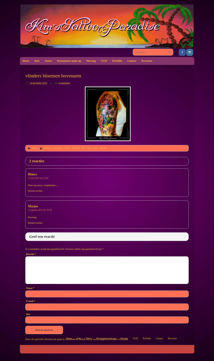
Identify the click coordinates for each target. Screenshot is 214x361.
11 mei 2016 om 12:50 (38, 178)
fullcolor (76, 148)
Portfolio (117, 60)
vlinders (103, 148)
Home (25, 60)
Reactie (31, 254)
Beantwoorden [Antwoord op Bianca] (35, 190)
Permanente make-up (69, 60)
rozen (95, 148)
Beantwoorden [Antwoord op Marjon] (35, 222)
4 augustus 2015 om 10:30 (40, 210)
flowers (67, 148)
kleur (83, 148)
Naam (30, 288)
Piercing (91, 60)
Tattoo (48, 60)
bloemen (48, 148)
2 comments (64, 83)
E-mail (30, 301)
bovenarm (58, 148)
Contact (131, 60)
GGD (104, 60)
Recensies (146, 60)
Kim (36, 60)
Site (28, 314)
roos (89, 148)
